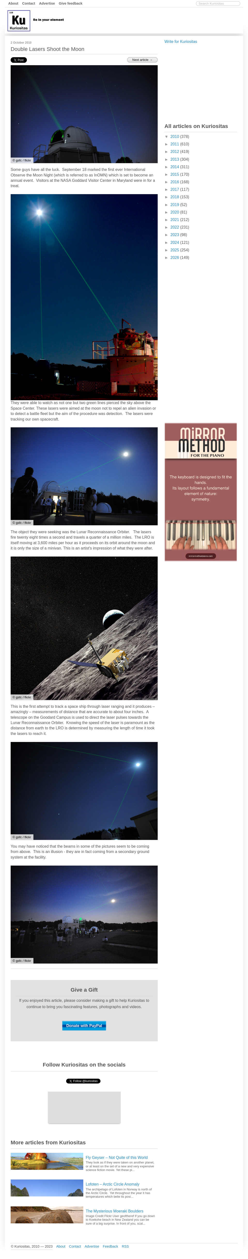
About (13, 3)
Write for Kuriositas (180, 42)
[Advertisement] (154, 20)
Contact (28, 3)
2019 (175, 205)
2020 (175, 212)
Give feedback (71, 3)
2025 (175, 250)
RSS (125, 1246)
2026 (175, 257)
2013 (175, 159)
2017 (175, 189)
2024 (175, 242)
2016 (175, 182)
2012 (175, 152)
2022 (175, 227)
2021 (175, 220)
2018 (175, 197)
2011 (175, 144)
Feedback (110, 1246)
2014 (175, 167)
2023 (175, 235)
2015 (175, 174)
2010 (175, 137)
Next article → (142, 60)
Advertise (47, 3)
